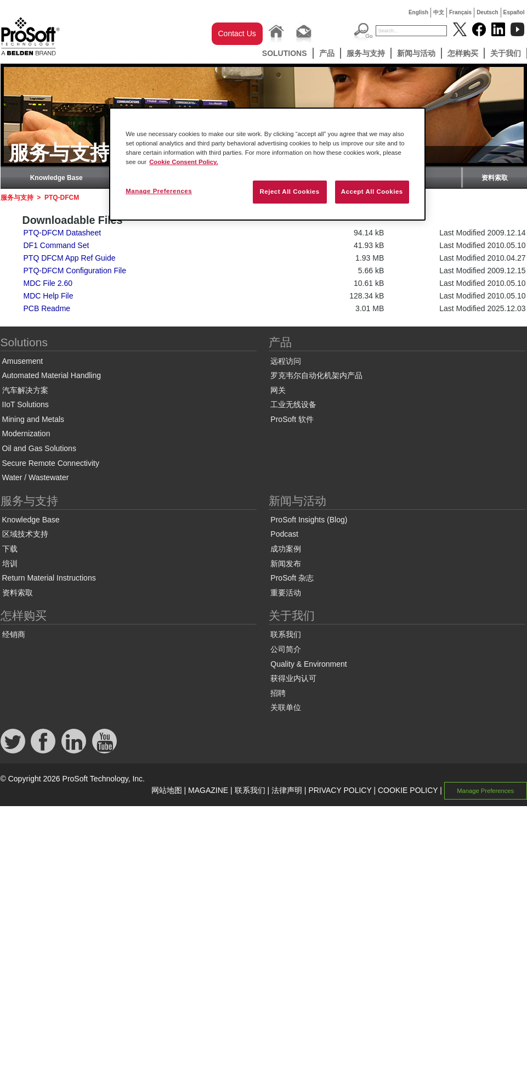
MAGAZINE (208, 790)
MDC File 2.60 (48, 283)
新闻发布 (285, 563)
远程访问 (285, 361)
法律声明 (286, 790)
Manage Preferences (485, 790)
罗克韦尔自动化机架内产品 (316, 375)
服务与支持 (366, 53)
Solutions (284, 53)
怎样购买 (462, 53)
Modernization (26, 433)
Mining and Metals (33, 419)
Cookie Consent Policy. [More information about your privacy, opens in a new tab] (183, 162)
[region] (267, 164)
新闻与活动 (416, 53)
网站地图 (166, 790)
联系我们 (285, 634)
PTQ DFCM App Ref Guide (70, 258)
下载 (10, 548)
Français (460, 12)
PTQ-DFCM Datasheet (62, 232)
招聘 (278, 693)
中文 (438, 12)
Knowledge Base (56, 178)
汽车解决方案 (25, 390)
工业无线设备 (293, 404)
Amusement (22, 361)
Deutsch (487, 12)
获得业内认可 (293, 678)
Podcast (284, 534)
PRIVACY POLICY (339, 790)
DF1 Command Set (56, 245)
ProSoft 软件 (292, 419)
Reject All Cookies (289, 191)
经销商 (13, 634)
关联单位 (285, 707)
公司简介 (285, 649)
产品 (327, 53)
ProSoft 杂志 (292, 577)
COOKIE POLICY (408, 790)
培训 (10, 563)
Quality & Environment (308, 664)
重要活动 (285, 592)
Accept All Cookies (372, 191)
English (418, 12)
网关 (278, 390)
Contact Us (237, 33)
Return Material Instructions (49, 577)
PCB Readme (47, 308)
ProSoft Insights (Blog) (308, 519)
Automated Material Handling (51, 375)
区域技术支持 (25, 534)
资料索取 (494, 178)
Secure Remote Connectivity (50, 463)
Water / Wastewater (35, 477)
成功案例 (285, 548)
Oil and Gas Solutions (39, 448)
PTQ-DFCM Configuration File (75, 270)
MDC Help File (48, 295)
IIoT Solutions (25, 404)
